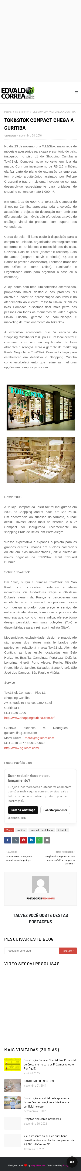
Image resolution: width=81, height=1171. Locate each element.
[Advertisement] (40, 40)
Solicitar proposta (55, 810)
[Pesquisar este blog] (31, 951)
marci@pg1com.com (39, 738)
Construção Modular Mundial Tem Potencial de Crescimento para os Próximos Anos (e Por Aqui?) (50, 1064)
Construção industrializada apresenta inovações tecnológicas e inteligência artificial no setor (46, 1102)
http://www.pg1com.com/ (21, 748)
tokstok (25, 111)
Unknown (10, 135)
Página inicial (11, 111)
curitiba (21, 830)
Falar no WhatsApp (23, 810)
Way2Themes (38, 1165)
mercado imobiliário (42, 830)
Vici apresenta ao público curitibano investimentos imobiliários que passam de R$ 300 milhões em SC (49, 1140)
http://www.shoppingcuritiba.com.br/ (29, 718)
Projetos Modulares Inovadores (42, 1119)
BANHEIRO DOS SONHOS (39, 1081)
